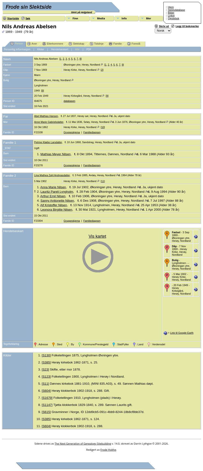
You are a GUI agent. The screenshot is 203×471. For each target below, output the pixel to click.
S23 (45, 369)
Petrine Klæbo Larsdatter (48, 142)
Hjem (171, 7)
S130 (46, 355)
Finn (75, 18)
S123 (46, 376)
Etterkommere (53, 44)
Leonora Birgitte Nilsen (56, 209)
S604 (46, 390)
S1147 (47, 405)
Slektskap (76, 44)
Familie (115, 44)
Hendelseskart (60, 49)
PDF (88, 49)
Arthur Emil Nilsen (52, 196)
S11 (45, 383)
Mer (148, 18)
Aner (32, 44)
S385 (46, 362)
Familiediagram (92, 132)
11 (102, 181)
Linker (171, 15)
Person (17, 43)
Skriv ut (164, 26)
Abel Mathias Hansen (46, 116)
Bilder (171, 12)
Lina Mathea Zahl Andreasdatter (52, 175)
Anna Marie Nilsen (53, 187)
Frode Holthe (108, 449)
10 (102, 127)
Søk (28, 18)
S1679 (47, 398)
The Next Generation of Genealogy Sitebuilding (83, 443)
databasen (69, 101)
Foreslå (133, 44)
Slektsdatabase (176, 9)
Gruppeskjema (72, 132)
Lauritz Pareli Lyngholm (57, 191)
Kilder (40, 49)
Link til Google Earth (182, 332)
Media (101, 18)
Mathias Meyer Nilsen (56, 154)
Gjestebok (173, 18)
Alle (77, 49)
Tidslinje (97, 44)
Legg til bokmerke (187, 26)
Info (124, 18)
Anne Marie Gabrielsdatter (48, 122)
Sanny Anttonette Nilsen (57, 200)
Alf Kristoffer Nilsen (53, 205)
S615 (46, 412)
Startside (13, 18)
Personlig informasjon (17, 49)
